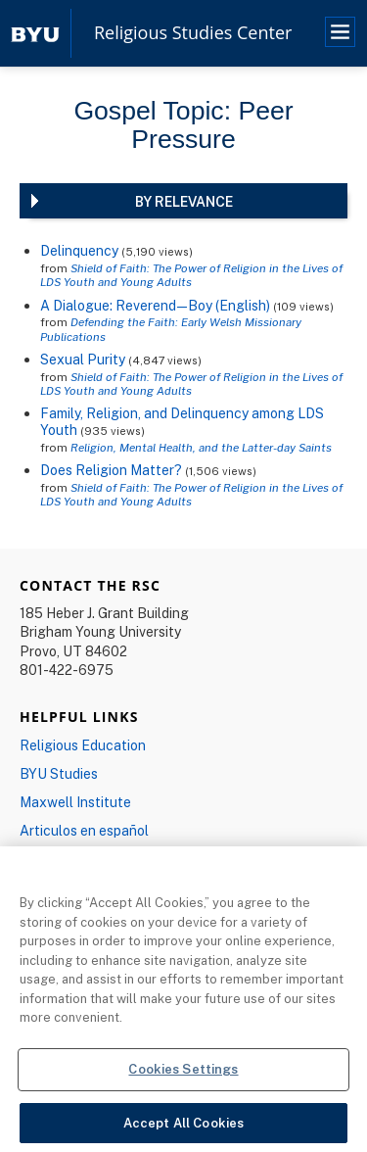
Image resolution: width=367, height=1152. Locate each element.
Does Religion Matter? (111, 469)
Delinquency (79, 250)
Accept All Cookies (183, 1126)
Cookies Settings (183, 1072)
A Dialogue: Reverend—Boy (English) (155, 305)
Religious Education (83, 745)
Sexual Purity (82, 359)
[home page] (35, 33)
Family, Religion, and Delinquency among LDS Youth (182, 421)
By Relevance (184, 201)
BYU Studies (59, 773)
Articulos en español (84, 830)
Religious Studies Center (193, 33)
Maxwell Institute (75, 801)
